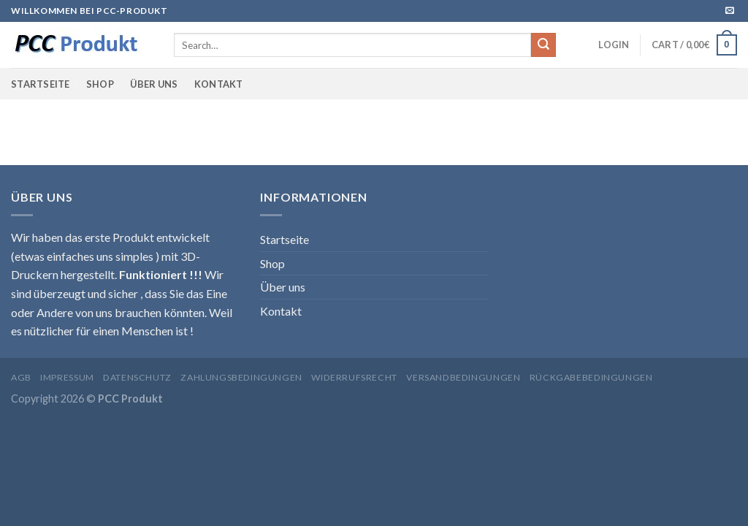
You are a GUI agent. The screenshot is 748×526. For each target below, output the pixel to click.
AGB (21, 377)
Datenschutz (137, 377)
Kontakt (218, 84)
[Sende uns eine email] (729, 11)
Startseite (40, 84)
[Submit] (543, 45)
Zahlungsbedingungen (241, 377)
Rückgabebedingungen (591, 377)
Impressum (67, 377)
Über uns (154, 84)
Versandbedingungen (463, 377)
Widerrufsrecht (354, 377)
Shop (100, 84)
